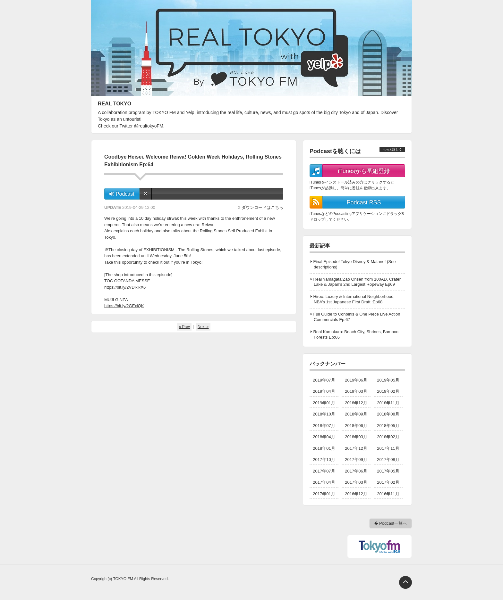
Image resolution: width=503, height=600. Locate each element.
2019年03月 (356, 391)
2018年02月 (388, 436)
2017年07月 (324, 471)
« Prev (184, 327)
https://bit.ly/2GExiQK (124, 305)
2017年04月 (324, 482)
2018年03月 (356, 436)
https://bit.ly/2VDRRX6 (125, 287)
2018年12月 (356, 402)
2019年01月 (324, 402)
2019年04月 (324, 391)
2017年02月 (388, 482)
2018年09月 (356, 414)
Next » (203, 327)
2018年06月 (356, 425)
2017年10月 (324, 459)
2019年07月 (324, 380)
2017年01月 (324, 493)
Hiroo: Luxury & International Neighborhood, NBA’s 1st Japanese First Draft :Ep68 (354, 299)
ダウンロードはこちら (262, 207)
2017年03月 (356, 482)
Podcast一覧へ (390, 523)
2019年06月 (356, 380)
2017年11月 (388, 448)
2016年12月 (356, 493)
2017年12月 (356, 448)
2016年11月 (388, 493)
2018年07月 (324, 425)
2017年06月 (356, 471)
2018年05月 (388, 425)
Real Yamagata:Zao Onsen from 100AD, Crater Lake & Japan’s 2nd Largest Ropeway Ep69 (357, 282)
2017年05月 (388, 471)
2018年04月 (324, 436)
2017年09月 (356, 459)
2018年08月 (388, 414)
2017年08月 (388, 459)
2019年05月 (388, 380)
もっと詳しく (392, 149)
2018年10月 (324, 414)
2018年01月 (324, 448)
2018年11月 (388, 402)
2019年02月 (388, 391)
